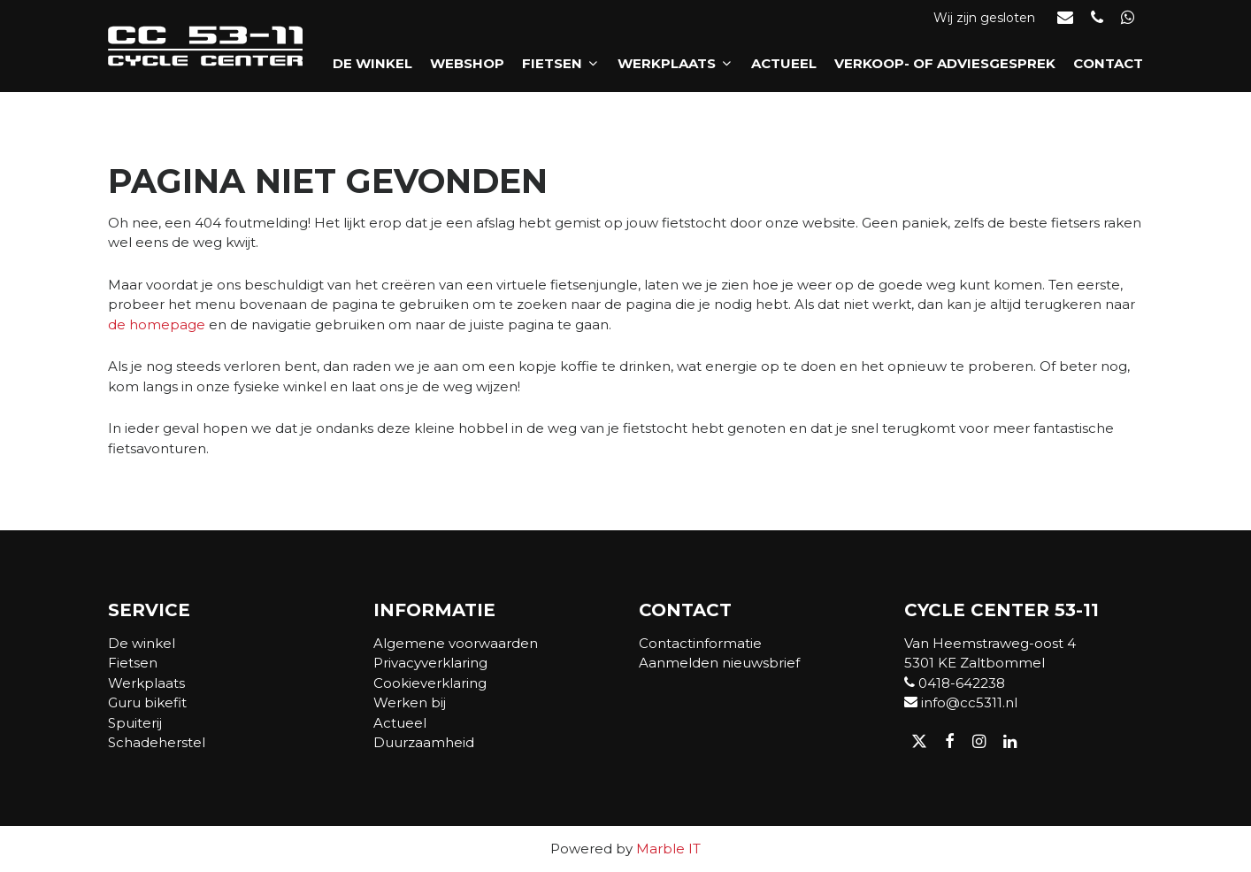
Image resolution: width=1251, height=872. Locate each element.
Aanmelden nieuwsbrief (719, 662)
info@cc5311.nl (960, 702)
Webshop (467, 63)
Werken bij (409, 702)
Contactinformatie (700, 643)
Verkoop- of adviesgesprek (944, 63)
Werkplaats (675, 63)
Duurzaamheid (423, 742)
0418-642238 (954, 683)
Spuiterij (135, 722)
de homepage (156, 324)
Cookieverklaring (430, 683)
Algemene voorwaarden (455, 643)
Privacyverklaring (430, 662)
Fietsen (561, 63)
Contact (1108, 63)
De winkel (372, 63)
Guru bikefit (147, 702)
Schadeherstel (156, 742)
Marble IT (668, 848)
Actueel (784, 63)
